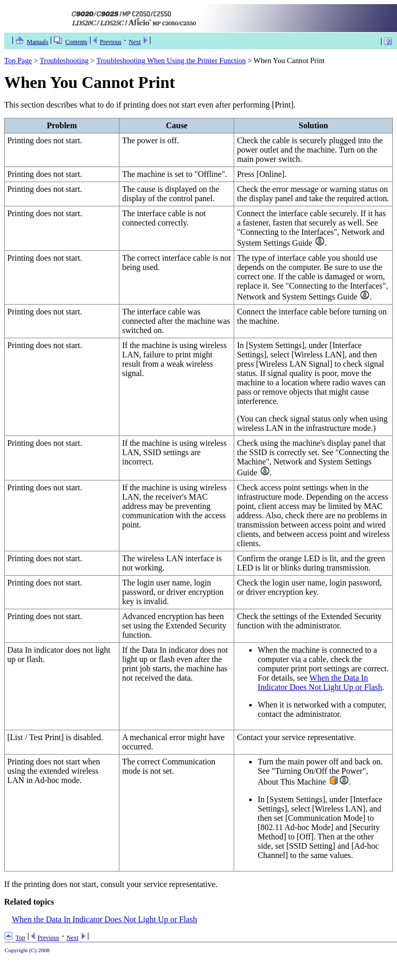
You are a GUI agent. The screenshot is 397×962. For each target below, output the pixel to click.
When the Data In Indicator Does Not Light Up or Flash (319, 682)
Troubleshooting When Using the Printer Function (171, 60)
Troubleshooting (64, 60)
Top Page (18, 60)
